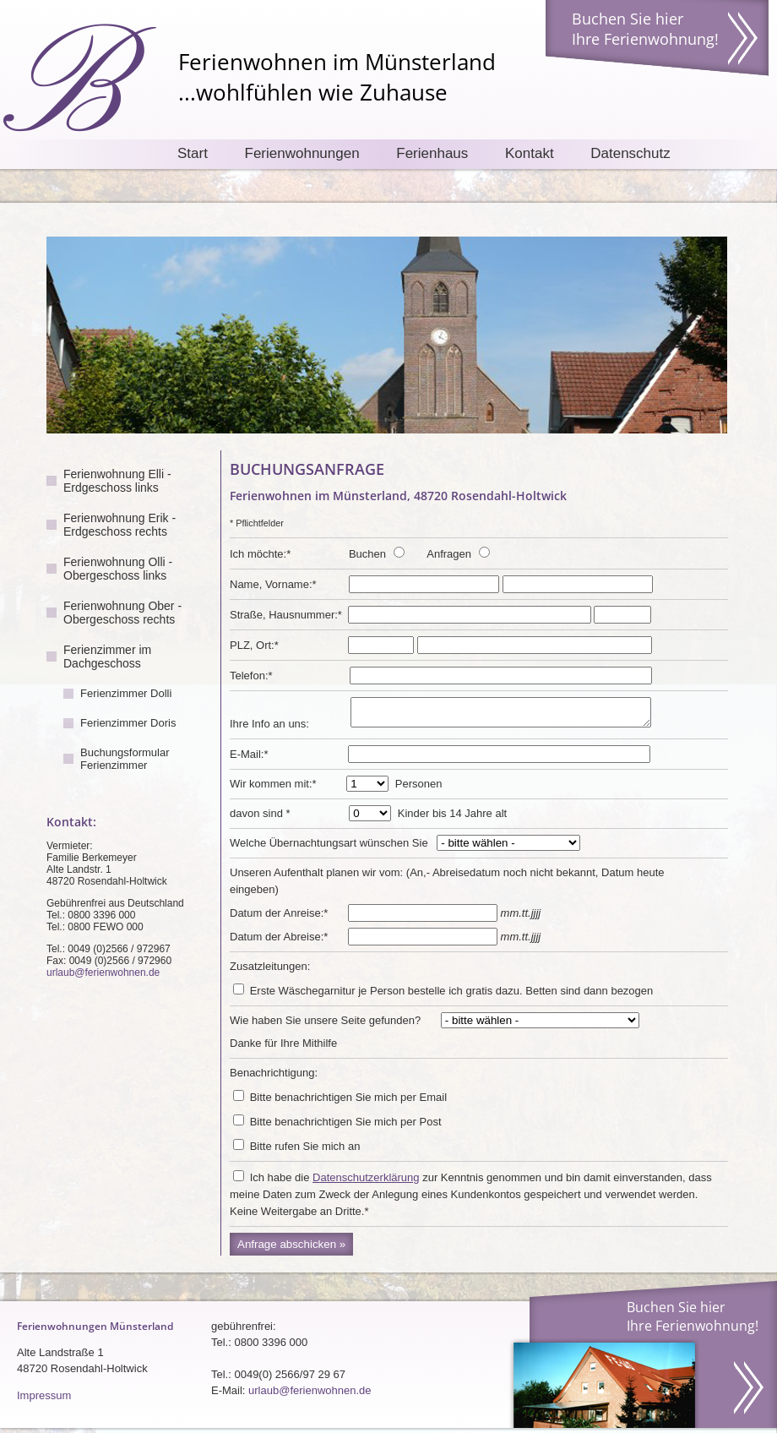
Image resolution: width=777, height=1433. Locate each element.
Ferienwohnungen (302, 153)
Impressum (44, 1400)
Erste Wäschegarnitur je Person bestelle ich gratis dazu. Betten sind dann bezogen (452, 995)
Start (192, 153)
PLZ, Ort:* (254, 645)
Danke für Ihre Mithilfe (283, 1048)
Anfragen (449, 554)
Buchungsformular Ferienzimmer (125, 758)
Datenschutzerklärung (365, 1182)
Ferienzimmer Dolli (125, 693)
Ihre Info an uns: (269, 728)
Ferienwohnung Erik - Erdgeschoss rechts (119, 524)
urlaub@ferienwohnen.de (103, 972)
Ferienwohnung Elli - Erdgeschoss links (117, 480)
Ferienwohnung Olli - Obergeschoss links (117, 568)
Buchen (367, 554)
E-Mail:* (249, 759)
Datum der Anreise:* (279, 918)
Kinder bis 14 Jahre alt (452, 818)
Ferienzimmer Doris (128, 722)
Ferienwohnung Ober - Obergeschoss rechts (122, 612)
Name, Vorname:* (273, 584)
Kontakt (529, 153)
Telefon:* (251, 675)
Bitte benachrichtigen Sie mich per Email (348, 1102)
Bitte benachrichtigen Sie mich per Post (346, 1126)
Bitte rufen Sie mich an (305, 1151)
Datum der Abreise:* (279, 941)
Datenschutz (630, 153)
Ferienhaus (432, 153)
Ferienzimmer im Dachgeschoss (107, 656)
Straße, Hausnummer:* (286, 614)
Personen (419, 788)
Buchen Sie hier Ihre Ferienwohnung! (645, 28)
